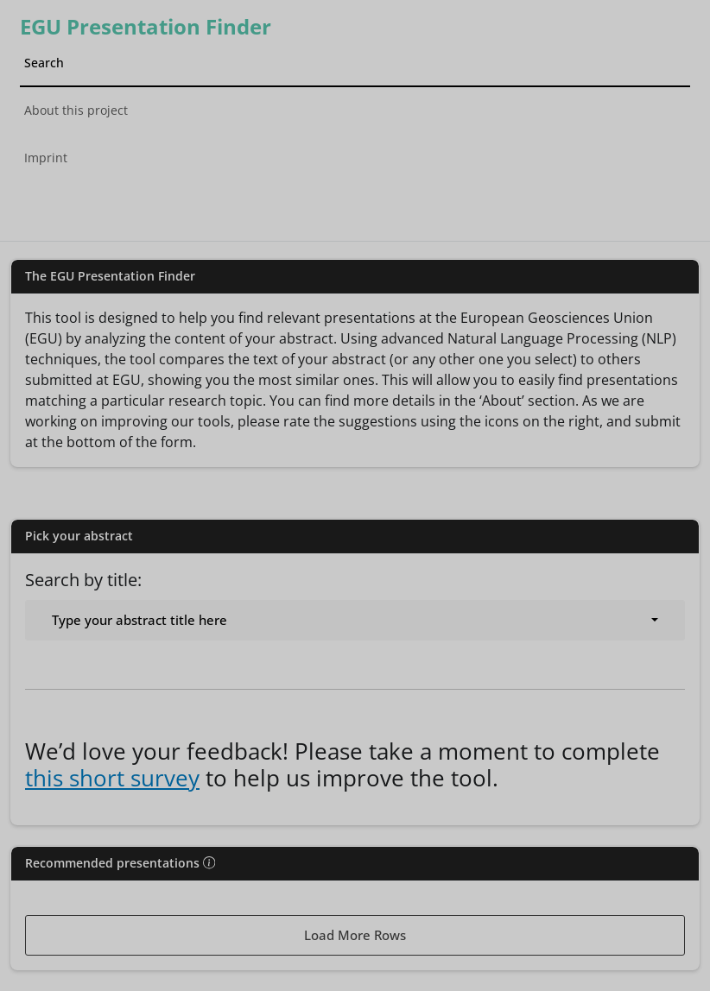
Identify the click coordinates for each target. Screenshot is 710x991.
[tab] (355, 200)
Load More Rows (355, 935)
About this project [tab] (76, 110)
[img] (209, 862)
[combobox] (355, 620)
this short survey (112, 777)
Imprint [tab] (45, 157)
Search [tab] (44, 62)
